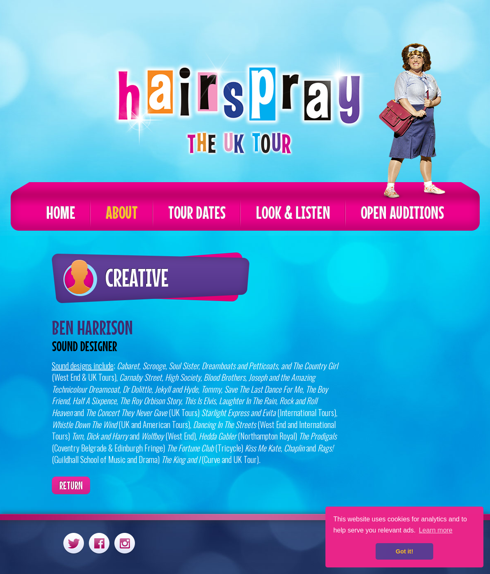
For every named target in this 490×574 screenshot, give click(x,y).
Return (71, 485)
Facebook (99, 543)
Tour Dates (196, 212)
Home (60, 212)
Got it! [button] (404, 551)
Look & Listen (293, 212)
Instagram (124, 543)
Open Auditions (402, 212)
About (122, 212)
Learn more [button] (436, 530)
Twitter (73, 543)
